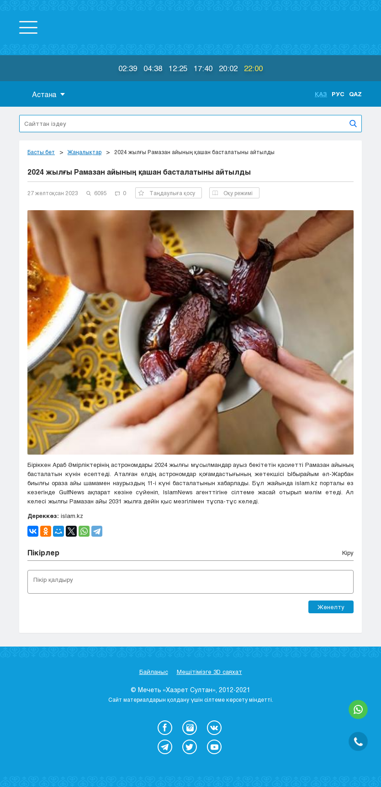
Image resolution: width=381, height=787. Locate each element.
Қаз (321, 94)
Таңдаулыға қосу (166, 193)
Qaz (355, 94)
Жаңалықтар (84, 152)
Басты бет (41, 152)
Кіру (348, 552)
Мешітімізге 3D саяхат (209, 671)
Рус (338, 94)
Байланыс (153, 671)
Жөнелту (331, 607)
